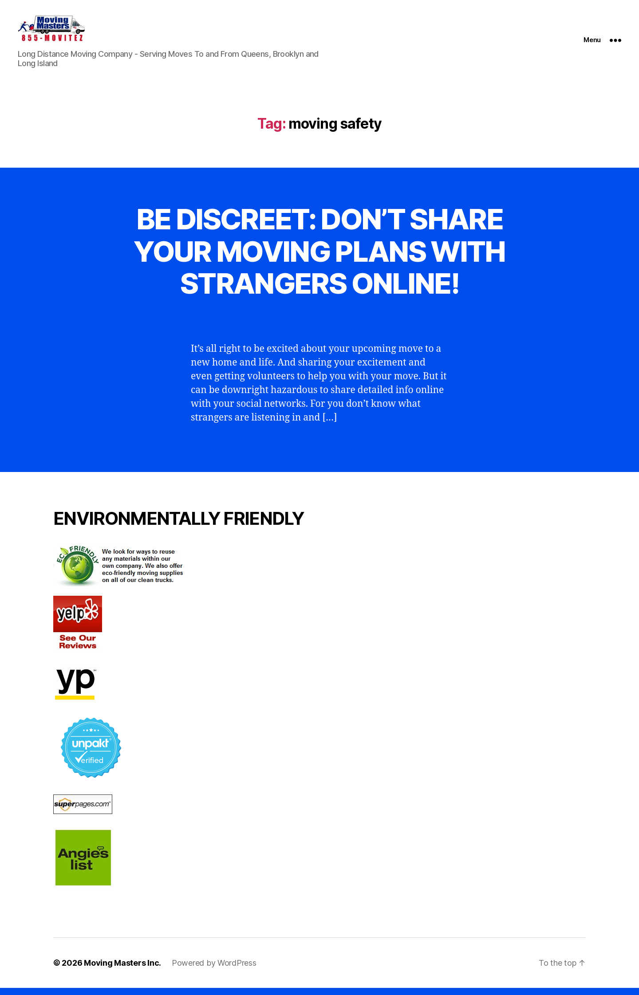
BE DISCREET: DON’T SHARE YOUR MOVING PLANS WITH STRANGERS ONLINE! (319, 258)
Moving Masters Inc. (122, 970)
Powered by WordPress (214, 970)
